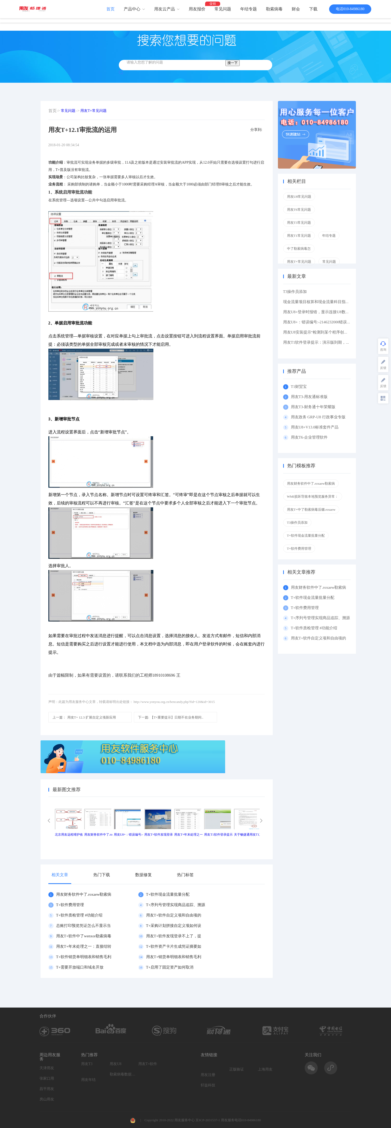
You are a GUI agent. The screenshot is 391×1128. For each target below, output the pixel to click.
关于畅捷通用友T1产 (248, 834)
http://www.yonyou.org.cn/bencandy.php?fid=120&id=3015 (174, 702)
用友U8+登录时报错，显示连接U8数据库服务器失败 (328, 312)
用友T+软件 (147, 1064)
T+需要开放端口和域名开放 (80, 967)
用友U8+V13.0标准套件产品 (315, 427)
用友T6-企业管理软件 (309, 437)
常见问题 (222, 9)
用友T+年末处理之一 (188, 834)
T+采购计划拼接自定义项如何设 (173, 926)
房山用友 (47, 1099)
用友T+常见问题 (93, 111)
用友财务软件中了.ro (98, 834)
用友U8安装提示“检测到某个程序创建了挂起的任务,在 (329, 332)
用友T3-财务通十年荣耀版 (314, 407)
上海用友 (265, 1069)
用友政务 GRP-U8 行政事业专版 (318, 417)
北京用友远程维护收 (69, 834)
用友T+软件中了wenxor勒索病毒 (84, 936)
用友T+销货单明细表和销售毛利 (173, 957)
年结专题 (248, 9)
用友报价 (197, 9)
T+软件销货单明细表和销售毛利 (84, 957)
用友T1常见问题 (299, 236)
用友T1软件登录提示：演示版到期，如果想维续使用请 (330, 342)
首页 (110, 9)
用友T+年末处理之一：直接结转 (84, 946)
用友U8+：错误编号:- (128, 834)
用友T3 (87, 1064)
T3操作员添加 (295, 292)
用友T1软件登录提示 (218, 834)
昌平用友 (47, 1089)
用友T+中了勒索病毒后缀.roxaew (311, 509)
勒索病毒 (274, 9)
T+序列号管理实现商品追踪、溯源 (175, 905)
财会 (296, 9)
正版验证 (236, 1069)
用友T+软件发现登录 (158, 834)
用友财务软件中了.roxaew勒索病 (84, 894)
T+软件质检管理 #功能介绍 (79, 915)
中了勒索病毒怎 (299, 249)
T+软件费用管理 (70, 905)
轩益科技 (208, 1085)
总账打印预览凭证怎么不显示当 (83, 926)
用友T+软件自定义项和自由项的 (173, 915)
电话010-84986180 (350, 9)
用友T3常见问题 (299, 223)
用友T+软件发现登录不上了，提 (173, 936)
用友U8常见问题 (299, 196)
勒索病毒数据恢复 (123, 1074)
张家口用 (47, 1078)
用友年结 (88, 1080)
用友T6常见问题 (299, 209)
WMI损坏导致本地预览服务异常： (312, 496)
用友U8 (115, 1064)
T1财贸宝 (299, 386)
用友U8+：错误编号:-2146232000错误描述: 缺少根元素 (329, 322)
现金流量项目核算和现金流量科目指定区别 (320, 302)
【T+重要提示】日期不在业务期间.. (170, 717)
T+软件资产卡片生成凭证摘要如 (173, 946)
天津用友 (47, 1068)
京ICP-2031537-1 (208, 1120)
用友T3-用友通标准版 (309, 397)
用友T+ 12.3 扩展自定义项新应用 (84, 717)
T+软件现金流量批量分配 (168, 894)
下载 (313, 9)
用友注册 (208, 1075)
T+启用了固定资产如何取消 (170, 967)
